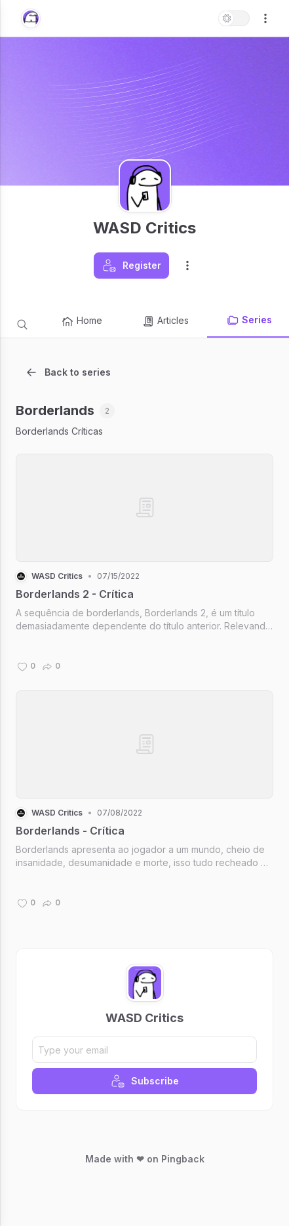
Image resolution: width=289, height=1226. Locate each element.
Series (249, 320)
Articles (165, 321)
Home (81, 321)
